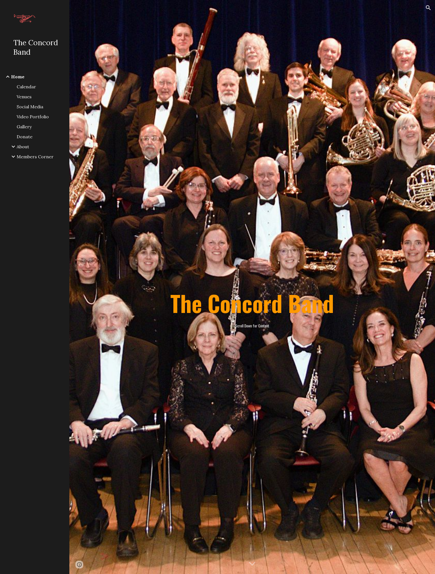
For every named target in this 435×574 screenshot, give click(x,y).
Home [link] (17, 76)
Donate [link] (24, 136)
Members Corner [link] (35, 156)
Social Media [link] (30, 106)
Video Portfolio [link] (33, 116)
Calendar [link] (26, 86)
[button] (428, 7)
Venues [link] (24, 96)
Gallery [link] (24, 126)
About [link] (23, 146)
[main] (252, 287)
